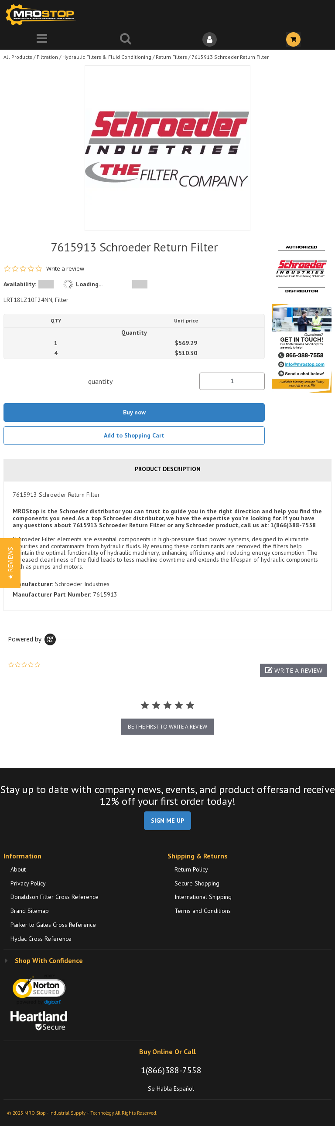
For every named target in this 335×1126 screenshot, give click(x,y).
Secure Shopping (196, 883)
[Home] (42, 14)
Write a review (65, 268)
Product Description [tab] (168, 469)
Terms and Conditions (202, 911)
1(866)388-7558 (171, 1070)
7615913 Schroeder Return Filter (230, 57)
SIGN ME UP (167, 820)
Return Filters (171, 57)
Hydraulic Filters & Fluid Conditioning (106, 57)
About (18, 869)
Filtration (47, 57)
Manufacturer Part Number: (52, 594)
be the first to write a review (167, 726)
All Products (17, 57)
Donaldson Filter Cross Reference (54, 897)
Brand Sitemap (29, 911)
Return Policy (191, 869)
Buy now (134, 412)
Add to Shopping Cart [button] (134, 435)
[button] (293, 670)
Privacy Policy (28, 883)
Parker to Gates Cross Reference (53, 925)
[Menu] (42, 39)
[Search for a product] (126, 39)
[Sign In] (209, 39)
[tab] (167, 546)
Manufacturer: (33, 584)
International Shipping (203, 897)
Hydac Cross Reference (41, 939)
